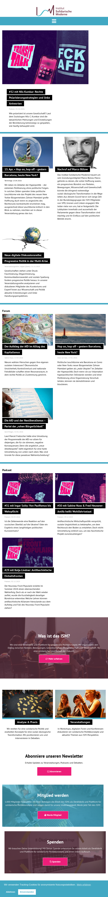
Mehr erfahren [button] (84, 885)
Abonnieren (54, 771)
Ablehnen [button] (10, 892)
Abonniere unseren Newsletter (54, 756)
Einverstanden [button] (27, 892)
